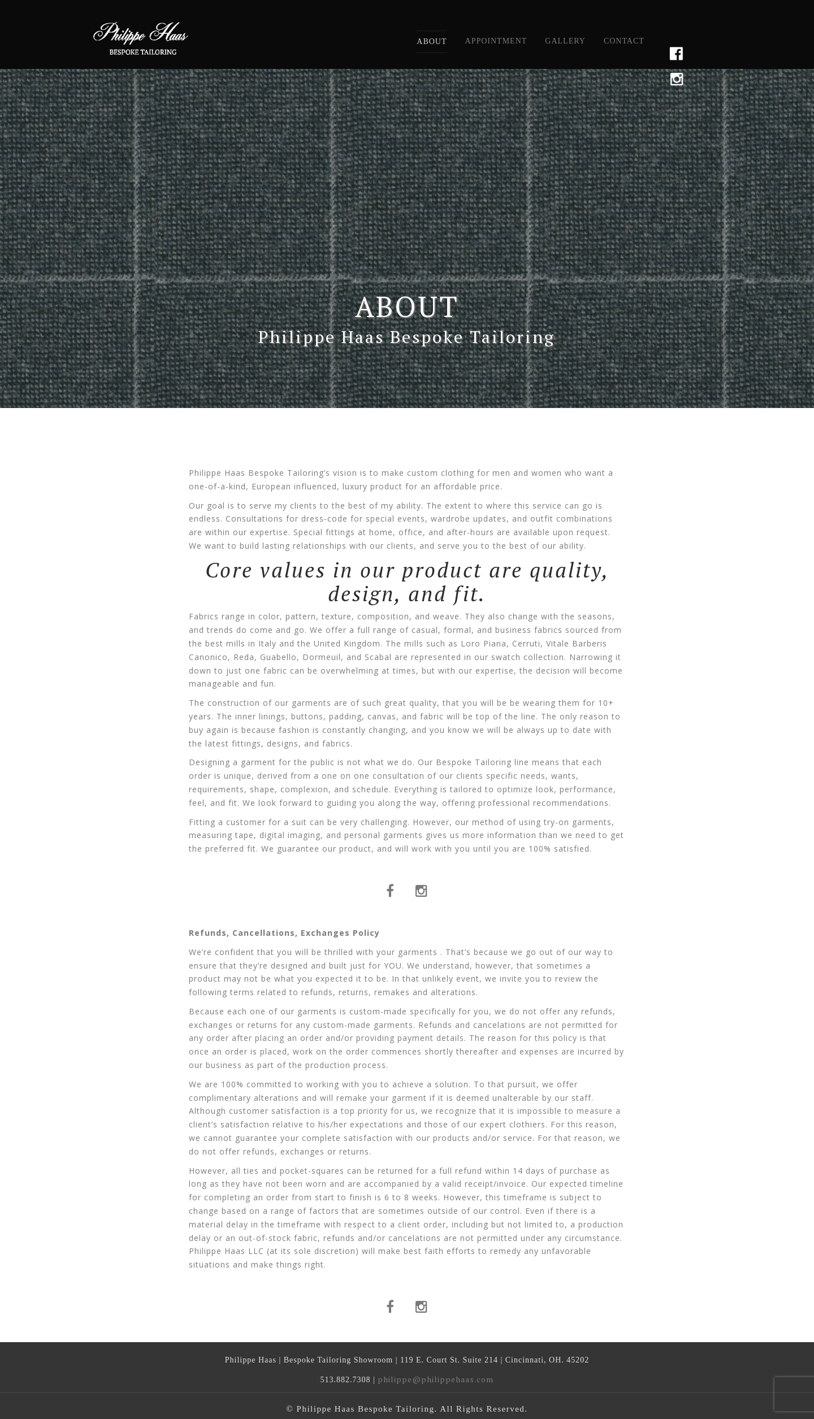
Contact (624, 41)
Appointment (496, 41)
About (432, 41)
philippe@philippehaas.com (435, 1379)
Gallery (565, 41)
